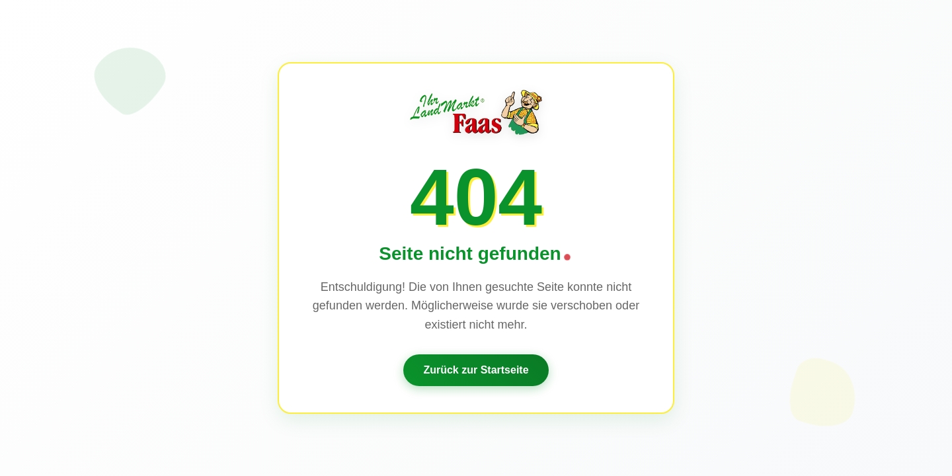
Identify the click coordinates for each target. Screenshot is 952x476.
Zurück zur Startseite (475, 370)
